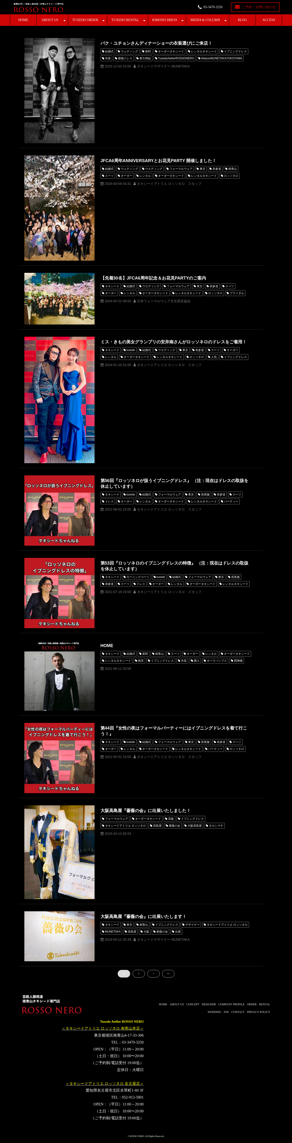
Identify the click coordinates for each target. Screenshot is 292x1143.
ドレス (109, 501)
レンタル (145, 175)
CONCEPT (192, 1004)
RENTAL (264, 1004)
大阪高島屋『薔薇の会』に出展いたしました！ (146, 810)
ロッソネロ (231, 175)
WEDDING (214, 1012)
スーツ (109, 175)
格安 (141, 660)
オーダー (126, 175)
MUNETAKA (113, 931)
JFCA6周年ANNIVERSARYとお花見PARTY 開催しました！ (159, 160)
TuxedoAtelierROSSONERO (176, 58)
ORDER (252, 1004)
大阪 (146, 931)
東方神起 (145, 58)
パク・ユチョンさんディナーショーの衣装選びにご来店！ (156, 43)
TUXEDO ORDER (85, 20)
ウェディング (129, 51)
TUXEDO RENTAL (125, 20)
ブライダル (237, 293)
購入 (197, 660)
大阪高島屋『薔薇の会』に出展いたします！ (143, 916)
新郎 (148, 51)
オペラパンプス (217, 660)
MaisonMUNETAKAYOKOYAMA (221, 58)
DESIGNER (209, 1004)
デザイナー (192, 924)
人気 (214, 357)
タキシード (112, 286)
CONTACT (238, 1012)
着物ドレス (125, 58)
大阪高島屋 (194, 825)
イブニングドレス (235, 51)
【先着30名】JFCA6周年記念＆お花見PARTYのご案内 (153, 278)
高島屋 (157, 825)
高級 (171, 818)
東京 (202, 168)
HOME (23, 20)
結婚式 (109, 51)
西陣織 (238, 660)
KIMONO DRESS (164, 20)
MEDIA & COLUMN (205, 20)
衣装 (108, 58)
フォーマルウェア (181, 168)
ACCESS (268, 20)
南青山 (232, 168)
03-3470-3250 (212, 7)
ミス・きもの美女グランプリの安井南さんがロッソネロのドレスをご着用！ (174, 342)
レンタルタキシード (204, 51)
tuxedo (131, 350)
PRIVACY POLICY (258, 1012)
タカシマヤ (216, 825)
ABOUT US (50, 20)
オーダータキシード (171, 51)
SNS (226, 1012)
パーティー (231, 501)
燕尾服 (205, 494)
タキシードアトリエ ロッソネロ (125, 825)
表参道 (216, 168)
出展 (178, 931)
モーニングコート (138, 577)
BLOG (242, 20)
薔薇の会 (174, 825)
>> (168, 973)
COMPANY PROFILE (231, 1004)
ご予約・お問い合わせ (259, 7)
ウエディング (153, 168)
